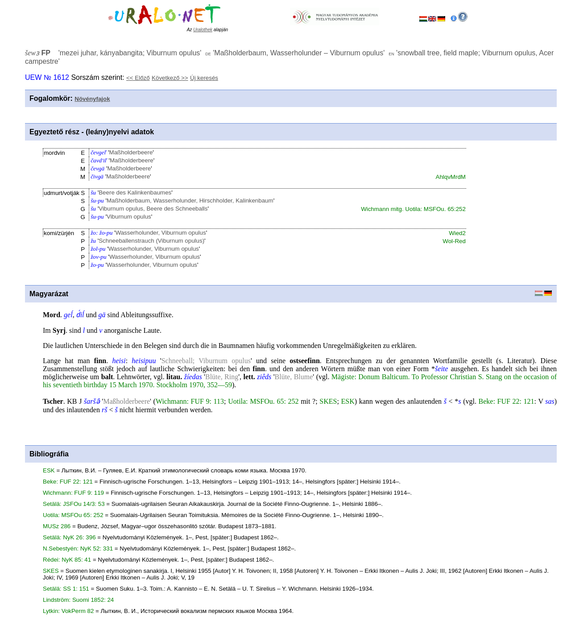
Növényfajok (92, 98)
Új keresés (204, 78)
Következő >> (170, 78)
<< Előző (138, 78)
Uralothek (202, 29)
